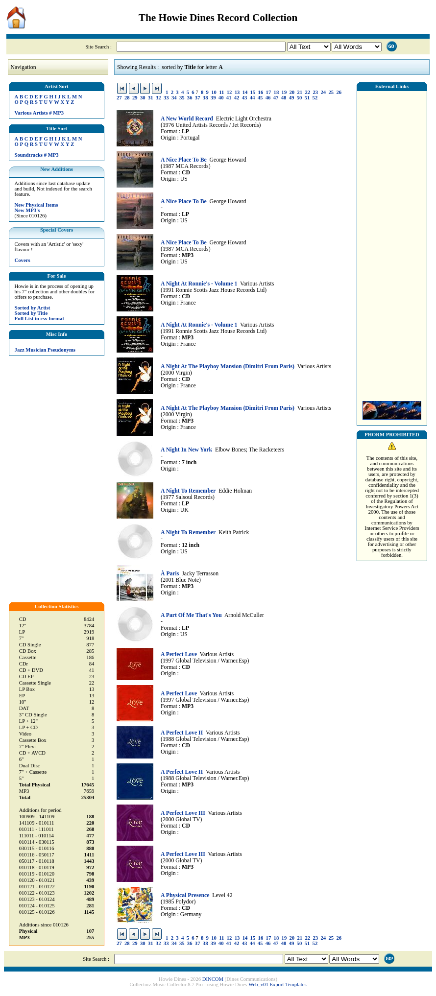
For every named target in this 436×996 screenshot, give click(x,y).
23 (315, 92)
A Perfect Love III (183, 813)
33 (166, 97)
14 (245, 92)
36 (190, 97)
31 (150, 97)
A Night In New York (186, 450)
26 (338, 92)
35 (182, 97)
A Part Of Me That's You (191, 615)
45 (260, 97)
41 (229, 97)
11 (221, 92)
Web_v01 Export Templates (277, 984)
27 (119, 97)
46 (268, 97)
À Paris (170, 573)
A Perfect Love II (182, 733)
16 (261, 92)
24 (323, 92)
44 (252, 97)
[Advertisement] (392, 243)
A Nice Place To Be (184, 160)
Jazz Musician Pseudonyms (45, 350)
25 (331, 92)
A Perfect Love (179, 654)
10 (214, 92)
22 (308, 92)
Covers (22, 260)
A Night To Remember (188, 491)
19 (284, 92)
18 (276, 92)
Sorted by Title (31, 313)
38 (205, 97)
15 (253, 92)
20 (292, 92)
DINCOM (212, 979)
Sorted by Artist (32, 307)
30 (142, 97)
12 (229, 92)
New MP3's (27, 210)
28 (127, 97)
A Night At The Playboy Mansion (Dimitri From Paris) (227, 366)
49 (291, 97)
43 (244, 97)
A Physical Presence (185, 895)
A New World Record (187, 119)
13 (237, 92)
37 (197, 97)
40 (221, 97)
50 (299, 97)
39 (213, 97)
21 (300, 92)
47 (276, 97)
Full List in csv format (39, 318)
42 (237, 97)
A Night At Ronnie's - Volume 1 (199, 284)
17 (268, 92)
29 (135, 97)
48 (284, 97)
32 (158, 97)
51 (307, 97)
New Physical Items (36, 205)
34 (174, 97)
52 (315, 97)
